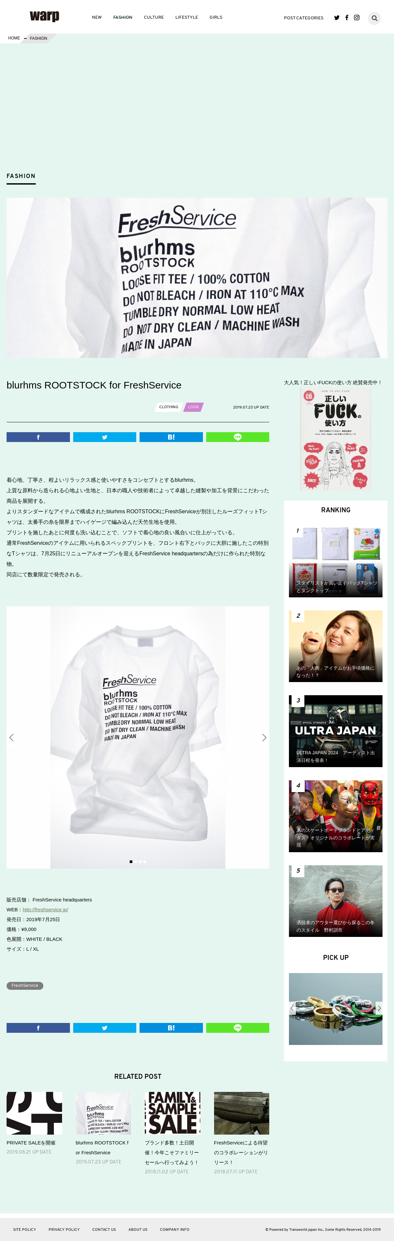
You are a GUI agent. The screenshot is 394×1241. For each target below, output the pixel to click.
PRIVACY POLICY (64, 1230)
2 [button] (135, 861)
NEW (97, 17)
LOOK (193, 407)
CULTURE (154, 17)
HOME (14, 38)
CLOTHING (168, 407)
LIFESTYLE (186, 17)
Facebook (347, 17)
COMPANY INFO (174, 1230)
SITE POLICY (24, 1230)
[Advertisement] (202, 120)
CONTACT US (104, 1230)
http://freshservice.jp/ (45, 909)
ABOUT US (137, 1230)
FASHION (122, 17)
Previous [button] (12, 737)
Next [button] (264, 737)
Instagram (357, 17)
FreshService (24, 985)
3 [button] (140, 861)
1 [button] (131, 861)
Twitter (337, 17)
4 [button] (144, 861)
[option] (138, 737)
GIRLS (215, 17)
